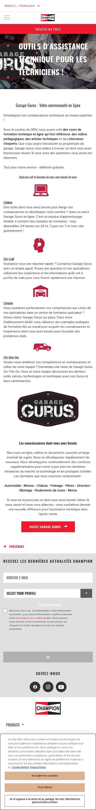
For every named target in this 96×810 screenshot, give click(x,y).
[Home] (47, 18)
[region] (48, 772)
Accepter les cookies (45, 775)
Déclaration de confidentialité (33, 618)
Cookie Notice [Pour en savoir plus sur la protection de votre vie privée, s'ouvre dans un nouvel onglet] (20, 767)
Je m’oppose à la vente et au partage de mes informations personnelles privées (44, 801)
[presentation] (37, 641)
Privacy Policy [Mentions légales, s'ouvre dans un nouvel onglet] (38, 767)
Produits (15, 724)
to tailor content (50, 605)
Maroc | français (20, 6)
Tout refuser (44, 787)
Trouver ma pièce (48, 29)
